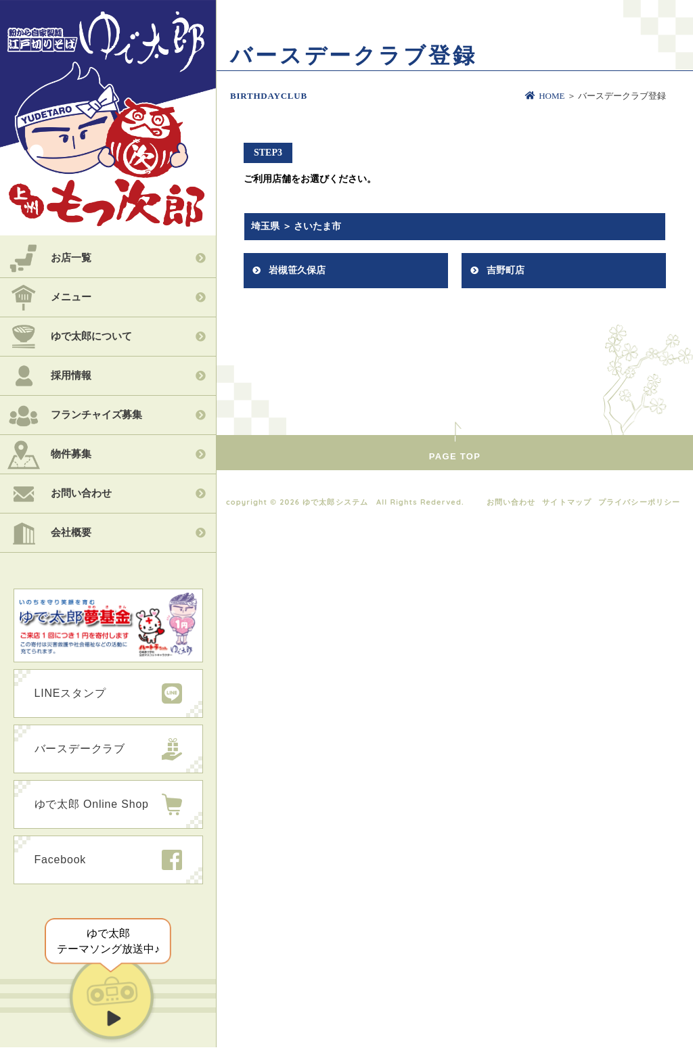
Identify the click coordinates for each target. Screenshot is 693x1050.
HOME (544, 96)
